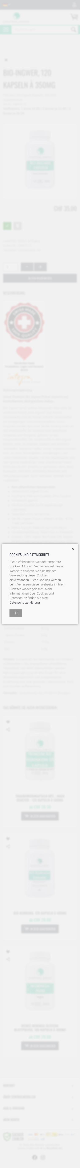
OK (16, 613)
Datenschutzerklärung (24, 602)
